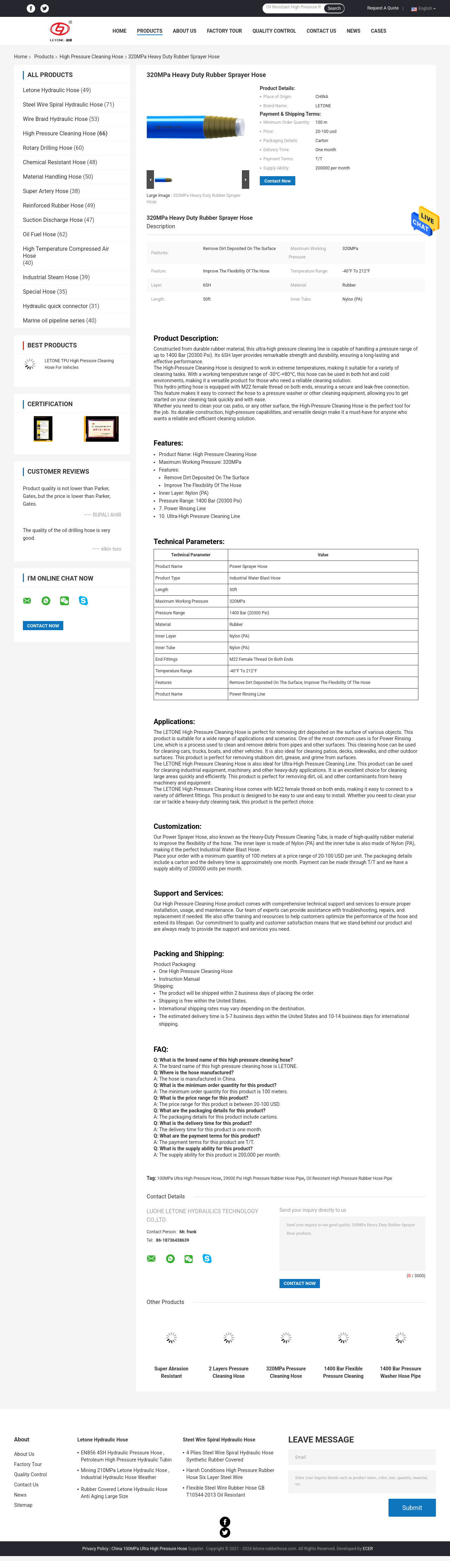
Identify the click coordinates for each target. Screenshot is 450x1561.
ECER (368, 1548)
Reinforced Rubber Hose (53, 205)
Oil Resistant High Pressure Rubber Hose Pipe (349, 1178)
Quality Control (274, 31)
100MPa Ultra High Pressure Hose (189, 1178)
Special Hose (39, 291)
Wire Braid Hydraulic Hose (55, 119)
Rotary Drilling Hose (47, 148)
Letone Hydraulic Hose (51, 90)
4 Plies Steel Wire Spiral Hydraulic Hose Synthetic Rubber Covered (230, 1456)
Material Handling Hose (52, 176)
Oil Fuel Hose (39, 234)
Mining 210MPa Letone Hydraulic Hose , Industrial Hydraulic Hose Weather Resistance (125, 1474)
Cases (378, 31)
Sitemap (23, 1505)
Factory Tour (224, 31)
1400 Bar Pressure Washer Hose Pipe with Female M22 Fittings (400, 1372)
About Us (185, 31)
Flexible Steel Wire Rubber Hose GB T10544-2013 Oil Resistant (225, 1491)
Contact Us (321, 31)
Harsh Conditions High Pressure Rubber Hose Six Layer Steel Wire (230, 1473)
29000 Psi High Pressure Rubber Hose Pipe (263, 1178)
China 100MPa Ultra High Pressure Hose (149, 1548)
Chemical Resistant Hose (54, 162)
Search (334, 8)
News (353, 31)
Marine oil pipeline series (54, 320)
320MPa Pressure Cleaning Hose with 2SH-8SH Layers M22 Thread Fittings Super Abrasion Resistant (286, 1372)
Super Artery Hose (46, 191)
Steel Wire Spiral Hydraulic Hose (63, 104)
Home (119, 31)
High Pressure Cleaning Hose (91, 56)
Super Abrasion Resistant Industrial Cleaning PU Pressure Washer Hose (171, 1372)
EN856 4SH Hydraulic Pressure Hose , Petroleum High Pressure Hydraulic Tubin (126, 1456)
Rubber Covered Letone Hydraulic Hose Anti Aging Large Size (124, 1492)
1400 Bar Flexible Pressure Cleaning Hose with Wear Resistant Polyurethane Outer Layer (343, 1372)
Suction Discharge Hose (53, 220)
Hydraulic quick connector (55, 306)
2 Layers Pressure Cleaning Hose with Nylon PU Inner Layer (229, 1372)
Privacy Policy (95, 1548)
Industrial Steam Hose (50, 277)
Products (149, 31)
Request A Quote (383, 8)
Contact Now (277, 181)
